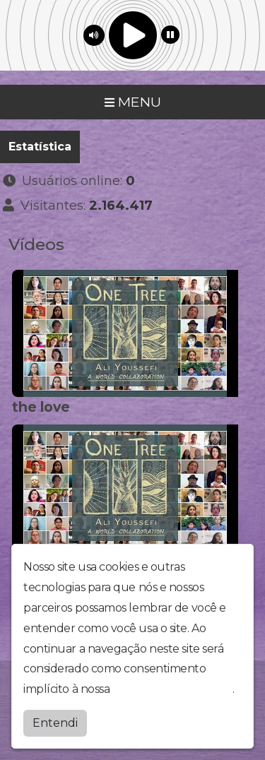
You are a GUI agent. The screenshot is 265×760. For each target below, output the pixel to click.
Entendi (55, 720)
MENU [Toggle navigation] (133, 101)
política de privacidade (172, 686)
